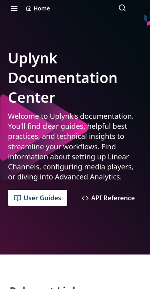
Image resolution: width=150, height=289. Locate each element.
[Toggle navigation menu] (14, 8)
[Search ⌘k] (122, 8)
